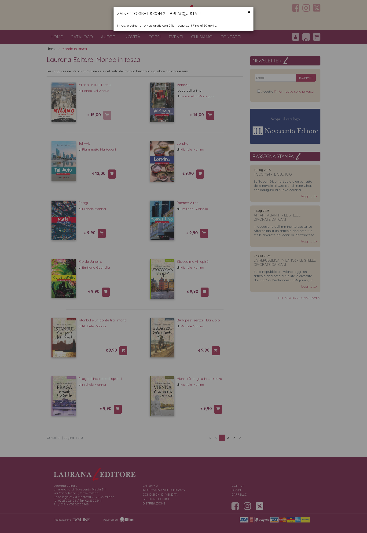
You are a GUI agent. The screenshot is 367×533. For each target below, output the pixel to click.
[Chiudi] (249, 12)
